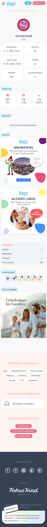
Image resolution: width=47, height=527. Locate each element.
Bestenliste (7, 254)
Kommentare (24, 263)
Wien (5, 371)
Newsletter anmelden (23, 403)
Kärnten (12, 380)
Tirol (22, 380)
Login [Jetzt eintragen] (28, 3)
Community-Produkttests (23, 431)
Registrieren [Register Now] (39, 3)
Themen (24, 258)
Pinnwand (7, 245)
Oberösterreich (37, 371)
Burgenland (33, 380)
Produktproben (23, 436)
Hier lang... (22, 521)
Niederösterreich (19, 371)
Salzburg (10, 376)
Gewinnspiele (23, 426)
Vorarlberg (22, 376)
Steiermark (35, 376)
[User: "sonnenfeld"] (23, 30)
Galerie (24, 250)
